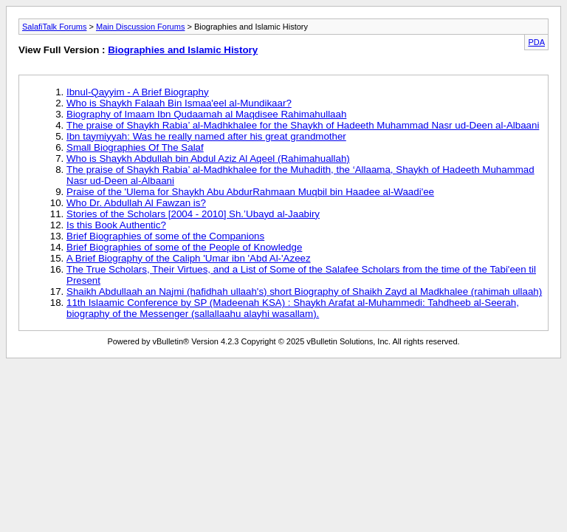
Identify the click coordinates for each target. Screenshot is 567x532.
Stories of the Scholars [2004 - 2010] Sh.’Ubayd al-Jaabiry (193, 213)
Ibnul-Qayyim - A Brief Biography (137, 92)
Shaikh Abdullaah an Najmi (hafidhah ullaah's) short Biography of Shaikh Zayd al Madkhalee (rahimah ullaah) (304, 291)
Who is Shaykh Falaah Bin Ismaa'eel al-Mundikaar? (179, 103)
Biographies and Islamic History (183, 49)
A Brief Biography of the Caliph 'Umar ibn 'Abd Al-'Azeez (188, 258)
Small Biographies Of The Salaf (135, 147)
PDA (536, 42)
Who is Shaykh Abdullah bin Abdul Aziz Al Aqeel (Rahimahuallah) (208, 158)
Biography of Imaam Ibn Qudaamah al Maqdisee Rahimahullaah (206, 114)
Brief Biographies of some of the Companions (165, 236)
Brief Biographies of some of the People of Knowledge (184, 247)
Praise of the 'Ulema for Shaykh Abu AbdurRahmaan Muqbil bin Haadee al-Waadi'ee (250, 191)
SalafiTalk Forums (54, 26)
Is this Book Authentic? (116, 225)
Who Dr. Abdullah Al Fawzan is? (136, 202)
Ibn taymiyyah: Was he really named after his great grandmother (206, 136)
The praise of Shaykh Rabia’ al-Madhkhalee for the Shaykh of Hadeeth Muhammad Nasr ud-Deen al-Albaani (302, 125)
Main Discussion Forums (140, 26)
